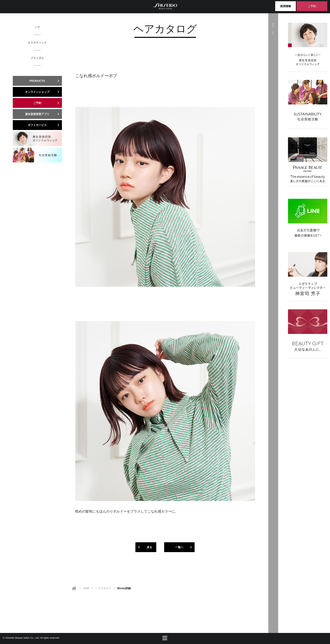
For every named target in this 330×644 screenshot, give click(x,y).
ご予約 (312, 6)
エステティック (37, 42)
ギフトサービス (45, 125)
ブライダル (37, 58)
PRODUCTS (45, 81)
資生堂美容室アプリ (43, 114)
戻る (143, 547)
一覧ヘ (185, 547)
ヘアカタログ (103, 588)
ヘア (37, 27)
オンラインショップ (43, 92)
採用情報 (285, 6)
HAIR (86, 588)
